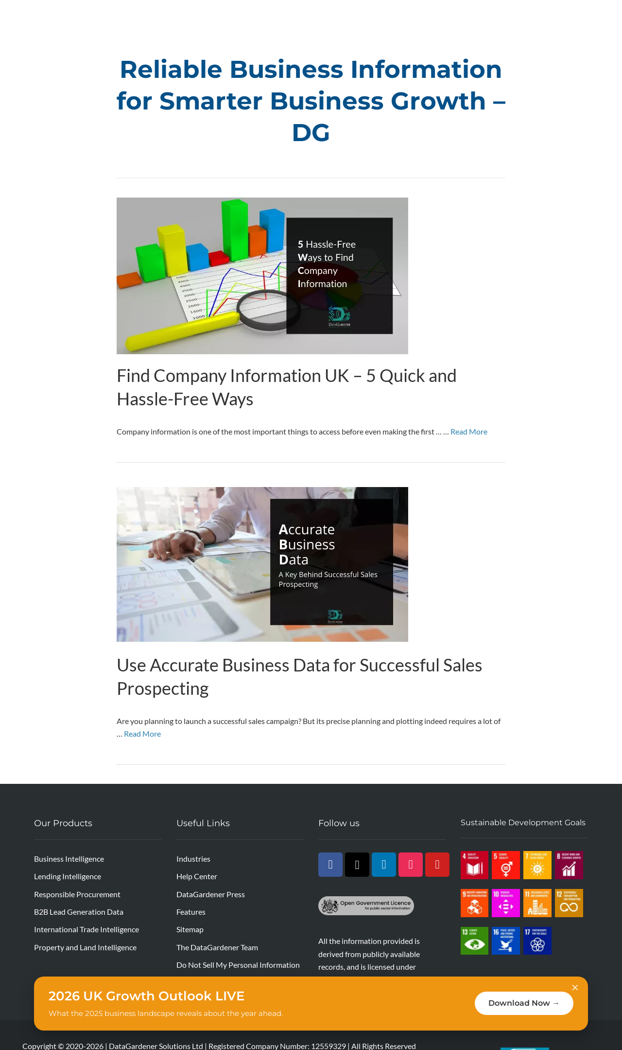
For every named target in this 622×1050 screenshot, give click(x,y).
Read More (468, 431)
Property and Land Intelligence (85, 947)
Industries (193, 858)
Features (191, 911)
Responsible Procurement (77, 894)
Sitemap (190, 929)
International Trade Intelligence (86, 929)
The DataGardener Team (217, 947)
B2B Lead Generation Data (78, 911)
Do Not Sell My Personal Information (238, 964)
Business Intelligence (69, 858)
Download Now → (524, 1003)
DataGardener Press (210, 894)
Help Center (196, 876)
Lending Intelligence (67, 876)
